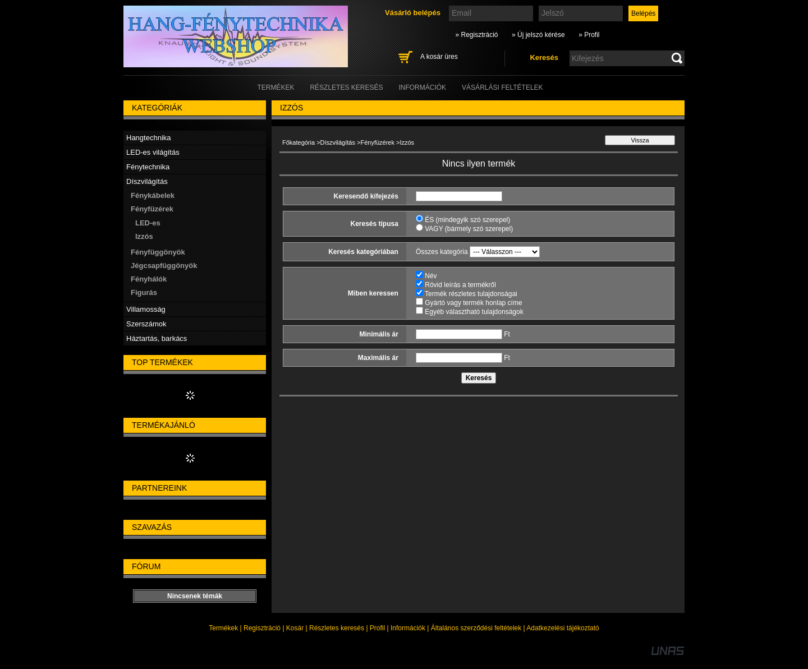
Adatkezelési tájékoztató (562, 628)
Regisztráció (262, 628)
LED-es (147, 223)
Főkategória (298, 142)
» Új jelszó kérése (538, 35)
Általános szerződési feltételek (476, 628)
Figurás (144, 292)
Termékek (223, 628)
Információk (408, 628)
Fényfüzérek (377, 142)
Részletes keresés (336, 628)
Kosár (295, 628)
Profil (377, 628)
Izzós (144, 236)
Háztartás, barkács (156, 338)
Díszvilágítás (337, 142)
